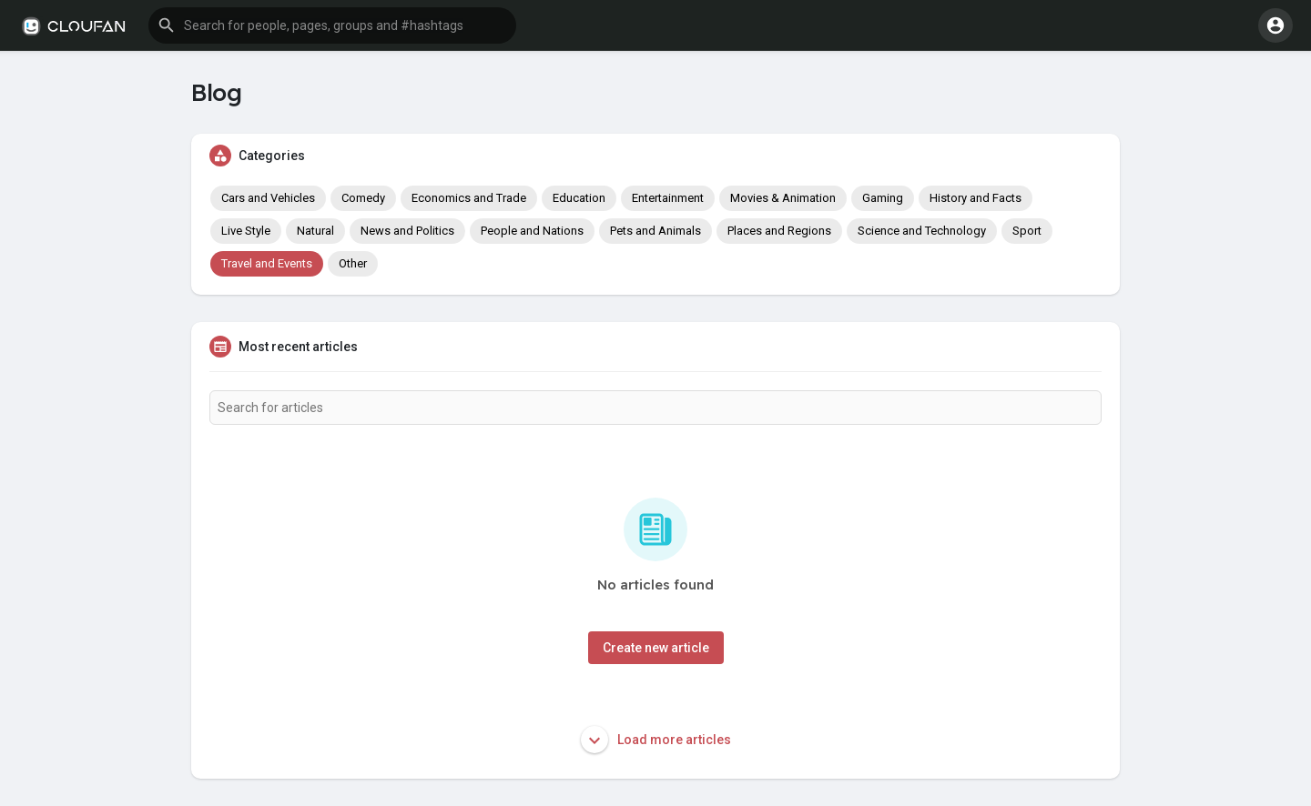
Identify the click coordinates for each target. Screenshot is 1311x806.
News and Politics (407, 230)
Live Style (245, 230)
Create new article (656, 647)
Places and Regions (779, 230)
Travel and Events (266, 263)
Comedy (363, 198)
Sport (1027, 230)
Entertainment (668, 198)
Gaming (882, 198)
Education (579, 198)
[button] (332, 25)
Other (353, 263)
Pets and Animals (655, 230)
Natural (315, 230)
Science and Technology (922, 230)
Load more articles (656, 739)
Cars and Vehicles (268, 198)
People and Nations (532, 230)
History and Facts (975, 198)
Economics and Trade (469, 198)
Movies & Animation (783, 198)
